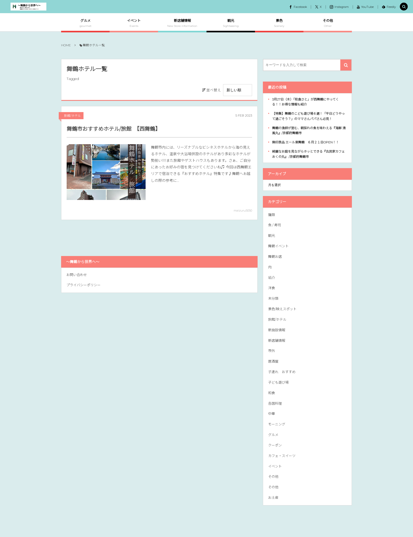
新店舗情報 (276, 340)
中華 (271, 413)
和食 (271, 393)
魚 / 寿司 (274, 225)
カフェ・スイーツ (282, 456)
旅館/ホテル (72, 116)
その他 (273, 476)
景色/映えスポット (282, 309)
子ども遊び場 (278, 382)
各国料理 (275, 403)
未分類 (273, 298)
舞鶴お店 (275, 256)
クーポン (275, 445)
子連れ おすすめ (282, 372)
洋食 (271, 288)
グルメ (273, 435)
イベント (275, 466)
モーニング (276, 424)
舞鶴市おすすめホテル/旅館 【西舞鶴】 (113, 129)
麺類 (271, 215)
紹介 (271, 277)
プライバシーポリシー (83, 285)
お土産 (273, 497)
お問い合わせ (76, 275)
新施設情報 (276, 330)
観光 (271, 235)
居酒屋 (273, 361)
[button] (404, 7)
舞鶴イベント (278, 246)
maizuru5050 (243, 210)
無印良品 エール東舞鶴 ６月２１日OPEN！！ (305, 142)
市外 (271, 351)
